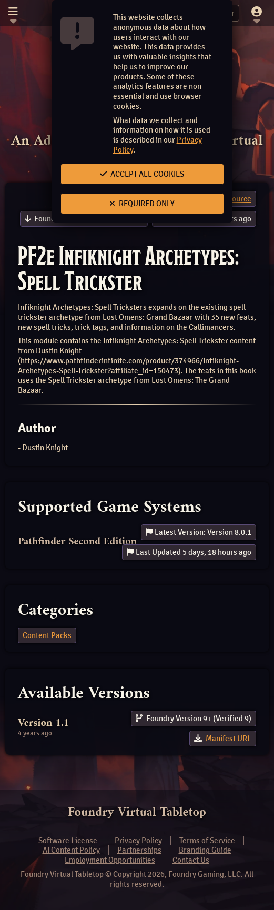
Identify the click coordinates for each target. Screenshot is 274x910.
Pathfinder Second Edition (77, 542)
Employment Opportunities (110, 860)
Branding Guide (205, 850)
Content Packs (47, 635)
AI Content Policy (71, 850)
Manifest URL (228, 738)
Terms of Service (207, 840)
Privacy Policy (138, 840)
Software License (67, 840)
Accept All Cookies (142, 174)
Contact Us (190, 860)
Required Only (142, 203)
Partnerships (139, 850)
